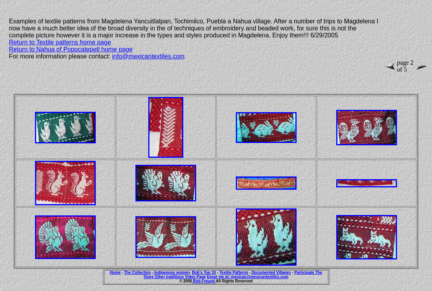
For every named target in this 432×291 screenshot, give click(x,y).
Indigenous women (171, 272)
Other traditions (170, 277)
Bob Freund (204, 281)
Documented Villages (271, 272)
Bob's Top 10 (204, 272)
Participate (304, 272)
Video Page (195, 277)
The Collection (137, 272)
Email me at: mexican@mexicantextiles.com (247, 277)
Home (115, 272)
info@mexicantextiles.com (148, 56)
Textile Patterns (234, 272)
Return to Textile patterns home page (60, 42)
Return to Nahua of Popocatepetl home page (71, 49)
